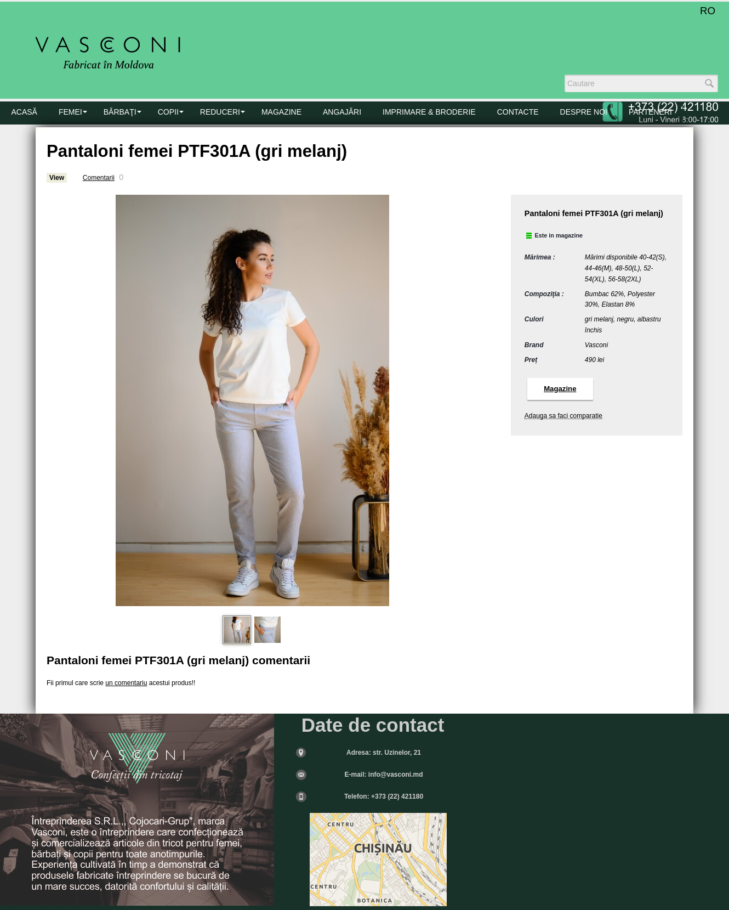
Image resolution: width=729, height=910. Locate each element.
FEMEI (70, 112)
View (56, 178)
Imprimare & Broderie (429, 112)
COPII (168, 112)
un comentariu (126, 683)
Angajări (342, 112)
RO (707, 10)
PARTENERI (650, 112)
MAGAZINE (281, 112)
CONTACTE (518, 112)
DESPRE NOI (583, 112)
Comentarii (99, 178)
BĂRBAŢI (120, 112)
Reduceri (220, 112)
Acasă (24, 112)
